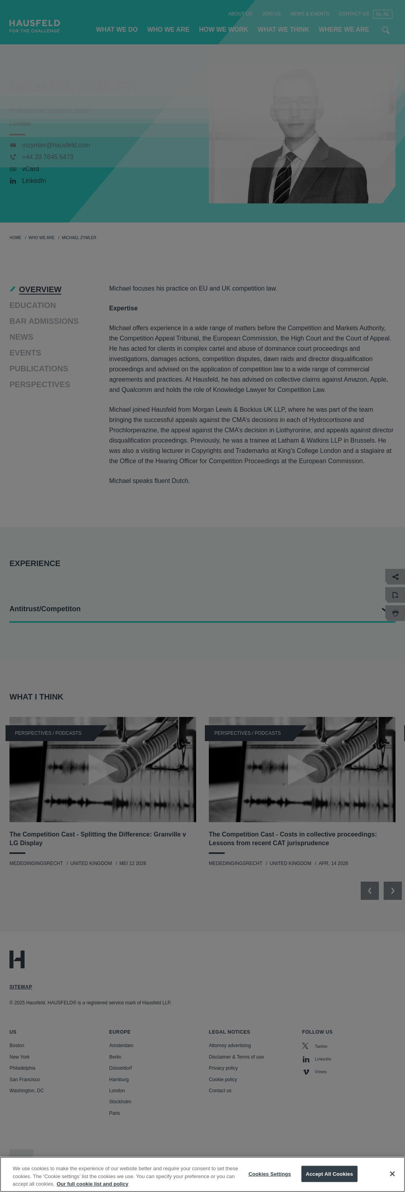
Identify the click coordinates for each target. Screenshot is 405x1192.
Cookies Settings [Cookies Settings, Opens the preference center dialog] (269, 1181)
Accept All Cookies (329, 1181)
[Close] (392, 1181)
